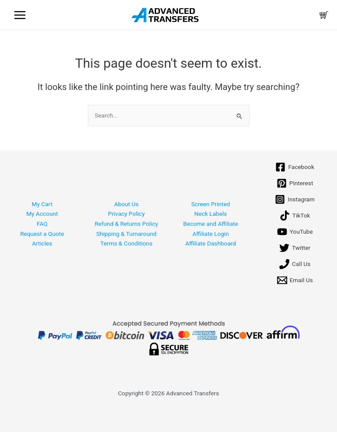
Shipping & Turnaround (126, 233)
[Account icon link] (302, 15)
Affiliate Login (210, 233)
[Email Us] (295, 281)
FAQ (42, 223)
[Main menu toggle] (20, 15)
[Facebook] (294, 167)
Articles (42, 243)
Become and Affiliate (210, 223)
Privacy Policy (126, 214)
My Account (42, 214)
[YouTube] (295, 232)
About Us (126, 203)
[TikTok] (295, 216)
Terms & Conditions (127, 243)
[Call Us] (294, 264)
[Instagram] (295, 200)
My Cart (42, 203)
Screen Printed (210, 203)
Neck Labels (211, 214)
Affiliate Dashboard (210, 243)
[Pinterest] (295, 184)
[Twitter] (294, 248)
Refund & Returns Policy (126, 223)
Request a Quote (42, 233)
